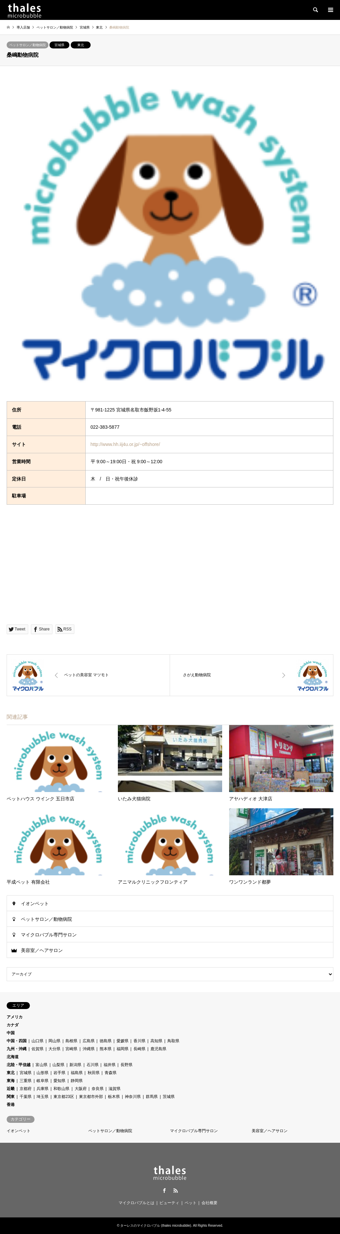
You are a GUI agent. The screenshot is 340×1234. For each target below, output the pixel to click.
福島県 (77, 1072)
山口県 (37, 1041)
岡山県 (54, 1041)
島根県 (71, 1041)
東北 (80, 45)
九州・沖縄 (17, 1049)
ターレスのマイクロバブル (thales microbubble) (155, 1225)
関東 (11, 1096)
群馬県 (152, 1096)
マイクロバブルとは (136, 1202)
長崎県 (139, 1049)
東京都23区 (63, 1096)
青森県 (111, 1072)
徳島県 (106, 1041)
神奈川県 (133, 1096)
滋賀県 (115, 1088)
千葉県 (26, 1096)
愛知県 (59, 1080)
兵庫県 (42, 1088)
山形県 (42, 1072)
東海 (11, 1080)
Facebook (164, 1190)
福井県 (110, 1064)
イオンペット (35, 903)
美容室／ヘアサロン (42, 950)
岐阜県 (42, 1080)
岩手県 (59, 1072)
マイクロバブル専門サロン (49, 934)
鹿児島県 (158, 1049)
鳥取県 (173, 1041)
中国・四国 (17, 1041)
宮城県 (59, 45)
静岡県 (77, 1080)
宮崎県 (71, 1049)
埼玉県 (42, 1096)
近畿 (11, 1088)
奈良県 (98, 1088)
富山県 (41, 1064)
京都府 (26, 1088)
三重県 (26, 1080)
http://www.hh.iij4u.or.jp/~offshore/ (125, 444)
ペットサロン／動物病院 (27, 45)
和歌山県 (61, 1088)
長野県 (126, 1064)
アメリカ (15, 1017)
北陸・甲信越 (19, 1064)
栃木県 (114, 1096)
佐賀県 (37, 1049)
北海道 (13, 1056)
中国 (11, 1033)
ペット (191, 1202)
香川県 (139, 1041)
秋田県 (94, 1072)
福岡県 (122, 1049)
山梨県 (58, 1064)
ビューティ (169, 1202)
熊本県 (106, 1049)
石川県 (93, 1064)
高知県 (156, 1041)
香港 (11, 1104)
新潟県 (75, 1064)
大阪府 (81, 1088)
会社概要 (209, 1202)
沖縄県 (89, 1049)
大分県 (54, 1049)
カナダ (13, 1025)
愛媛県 (122, 1041)
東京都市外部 (91, 1096)
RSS (175, 1190)
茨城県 (169, 1096)
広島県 (89, 1041)
